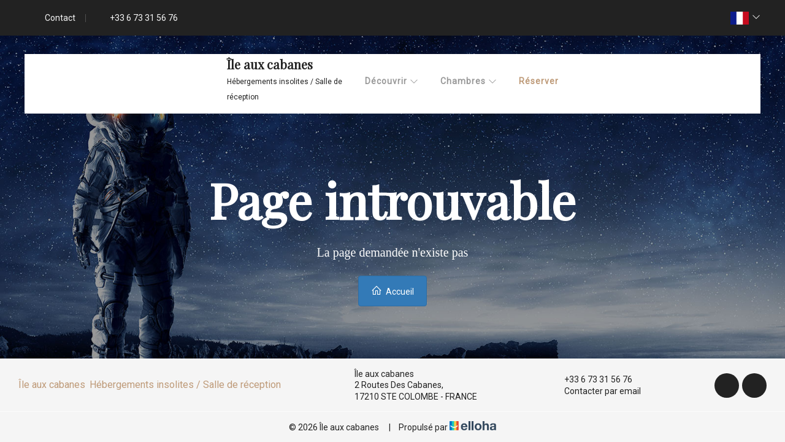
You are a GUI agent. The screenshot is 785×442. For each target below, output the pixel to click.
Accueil (392, 291)
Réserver (539, 81)
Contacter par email (595, 391)
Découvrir (392, 81)
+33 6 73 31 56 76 (591, 379)
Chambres (468, 81)
